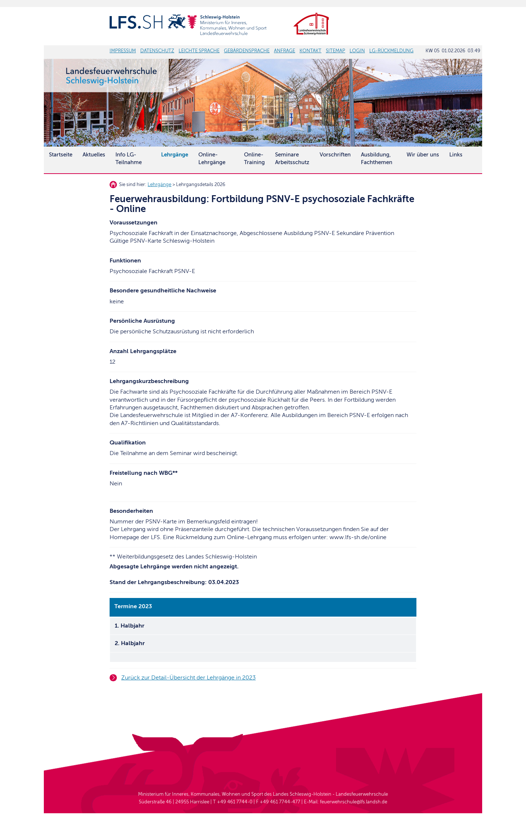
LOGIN (357, 50)
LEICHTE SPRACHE (199, 50)
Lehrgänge (159, 184)
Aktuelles (94, 155)
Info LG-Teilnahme (128, 158)
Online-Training (254, 158)
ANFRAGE (284, 50)
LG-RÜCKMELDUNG (391, 50)
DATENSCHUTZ (157, 50)
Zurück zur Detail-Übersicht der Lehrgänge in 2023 (188, 677)
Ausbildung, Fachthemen (376, 158)
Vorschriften (335, 155)
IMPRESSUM (123, 50)
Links (455, 155)
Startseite (60, 155)
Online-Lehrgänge (211, 158)
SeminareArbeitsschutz (292, 158)
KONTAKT (310, 50)
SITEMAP (335, 50)
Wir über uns (423, 155)
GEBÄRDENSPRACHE (247, 50)
